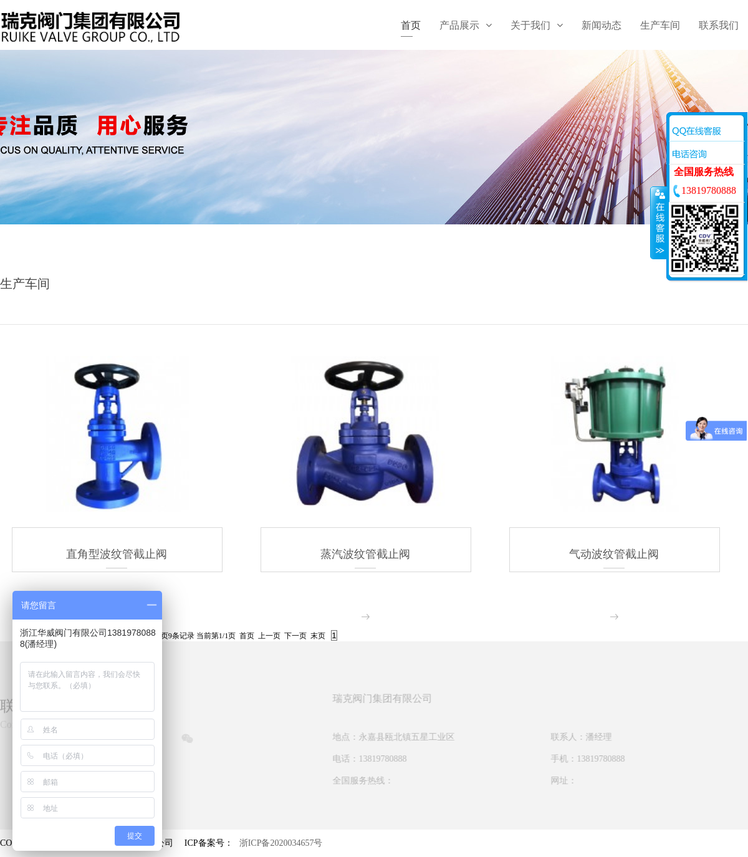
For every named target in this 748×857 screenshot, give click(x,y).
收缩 (659, 222)
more (365, 616)
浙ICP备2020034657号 (281, 840)
